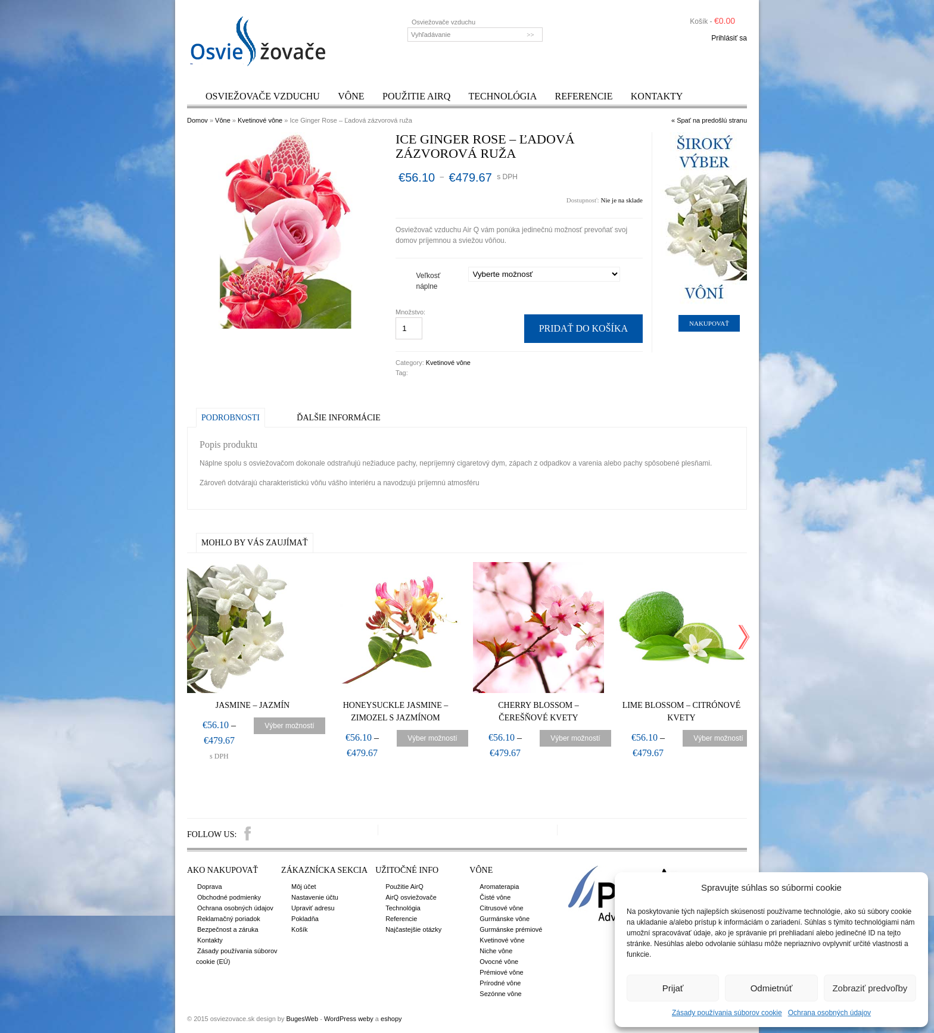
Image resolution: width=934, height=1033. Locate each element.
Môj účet (303, 886)
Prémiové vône (501, 972)
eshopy (391, 1018)
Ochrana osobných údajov (829, 1013)
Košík (299, 929)
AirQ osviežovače (411, 897)
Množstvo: (411, 312)
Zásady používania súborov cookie (727, 1013)
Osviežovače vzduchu (263, 96)
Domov (197, 120)
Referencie (584, 96)
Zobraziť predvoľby (869, 988)
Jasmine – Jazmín (252, 705)
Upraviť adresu (313, 908)
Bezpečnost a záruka (228, 929)
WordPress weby (348, 1018)
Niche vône (496, 950)
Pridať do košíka (583, 328)
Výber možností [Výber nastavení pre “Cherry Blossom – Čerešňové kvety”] (575, 738)
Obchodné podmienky (229, 897)
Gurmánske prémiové (511, 929)
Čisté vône (495, 897)
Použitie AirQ (416, 96)
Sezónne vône (500, 993)
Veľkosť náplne (428, 281)
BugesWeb (302, 1018)
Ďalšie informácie (338, 417)
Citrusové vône (501, 908)
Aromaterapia (499, 886)
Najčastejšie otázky (413, 929)
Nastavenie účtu (314, 897)
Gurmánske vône (505, 918)
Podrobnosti (230, 417)
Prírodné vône (500, 983)
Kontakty (657, 96)
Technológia (503, 96)
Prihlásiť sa (729, 38)
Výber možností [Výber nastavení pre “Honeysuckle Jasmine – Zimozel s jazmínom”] (432, 738)
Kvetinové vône (260, 120)
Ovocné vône (499, 961)
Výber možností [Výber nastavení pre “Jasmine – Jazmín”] (289, 726)
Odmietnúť (772, 988)
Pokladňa (305, 918)
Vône (351, 96)
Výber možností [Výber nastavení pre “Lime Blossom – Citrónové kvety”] (718, 738)
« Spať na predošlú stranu (709, 120)
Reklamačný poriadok (228, 918)
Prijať (673, 988)
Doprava (209, 886)
